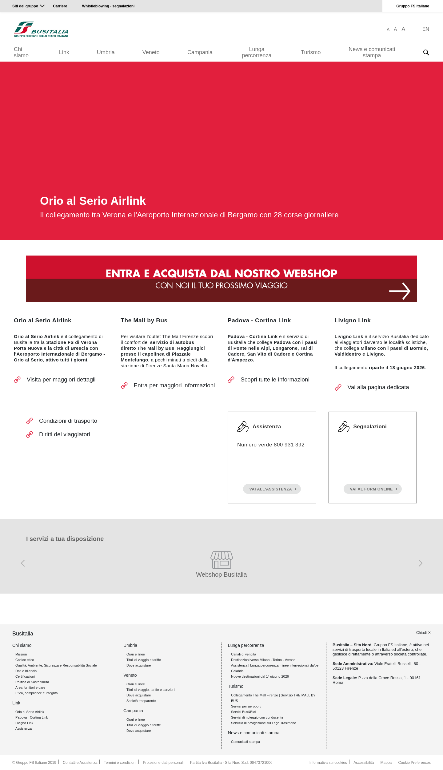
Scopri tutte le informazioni (275, 379)
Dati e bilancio (26, 671)
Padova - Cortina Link (31, 717)
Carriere (60, 6)
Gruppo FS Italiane (412, 6)
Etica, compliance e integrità (36, 693)
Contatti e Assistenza (80, 762)
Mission (21, 654)
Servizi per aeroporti (246, 706)
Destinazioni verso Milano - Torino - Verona (263, 660)
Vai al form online (371, 489)
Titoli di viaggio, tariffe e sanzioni (150, 689)
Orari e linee (135, 654)
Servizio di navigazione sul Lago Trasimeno (263, 723)
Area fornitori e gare (30, 687)
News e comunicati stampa (372, 52)
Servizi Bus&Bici (243, 712)
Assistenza (23, 728)
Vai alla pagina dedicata (378, 387)
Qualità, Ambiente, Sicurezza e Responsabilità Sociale (56, 665)
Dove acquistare (138, 665)
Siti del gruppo (25, 6)
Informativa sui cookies (328, 762)
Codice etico (24, 660)
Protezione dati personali (163, 762)
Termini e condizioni (120, 762)
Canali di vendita (243, 654)
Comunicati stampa (245, 742)
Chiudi (421, 633)
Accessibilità (363, 762)
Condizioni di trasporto (68, 420)
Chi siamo (21, 52)
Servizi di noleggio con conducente (257, 717)
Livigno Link (24, 723)
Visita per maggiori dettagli (61, 379)
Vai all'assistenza (270, 489)
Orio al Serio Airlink (29, 712)
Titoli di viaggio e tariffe (143, 660)
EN (425, 29)
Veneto (151, 52)
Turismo (311, 52)
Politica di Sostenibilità (32, 682)
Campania (200, 52)
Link (64, 52)
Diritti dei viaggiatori (64, 434)
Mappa (386, 762)
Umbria (106, 52)
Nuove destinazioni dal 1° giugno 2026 (260, 676)
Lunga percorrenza (256, 52)
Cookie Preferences (414, 762)
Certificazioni (25, 676)
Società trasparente (141, 701)
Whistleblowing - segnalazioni (108, 6)
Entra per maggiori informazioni (174, 385)
